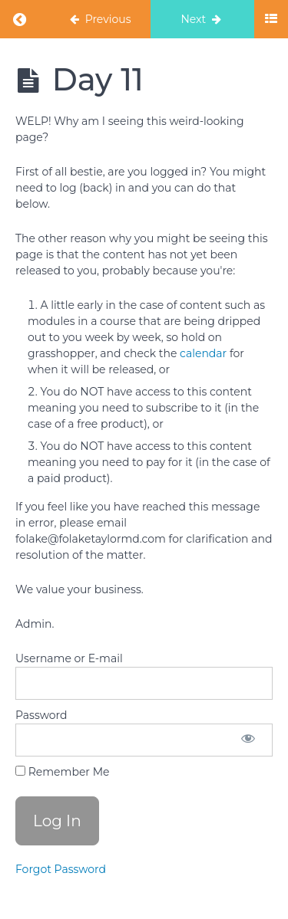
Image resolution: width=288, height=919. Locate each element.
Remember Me (62, 772)
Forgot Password (60, 869)
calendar (203, 353)
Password (41, 715)
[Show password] (248, 740)
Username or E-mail (69, 658)
